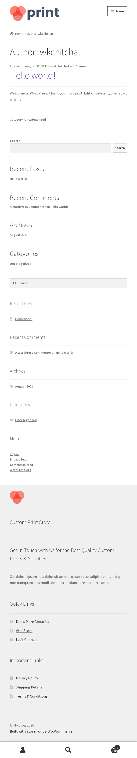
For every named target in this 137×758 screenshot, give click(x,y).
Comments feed (21, 465)
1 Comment (81, 66)
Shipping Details (29, 687)
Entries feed (18, 459)
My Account (23, 750)
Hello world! (33, 75)
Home (19, 33)
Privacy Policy (27, 678)
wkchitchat (61, 66)
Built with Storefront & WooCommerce (41, 731)
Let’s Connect (27, 639)
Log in (14, 454)
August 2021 (19, 235)
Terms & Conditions (31, 696)
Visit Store (24, 630)
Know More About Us (32, 621)
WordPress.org (20, 470)
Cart (105, 747)
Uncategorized (35, 119)
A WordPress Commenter (28, 207)
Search (15, 141)
